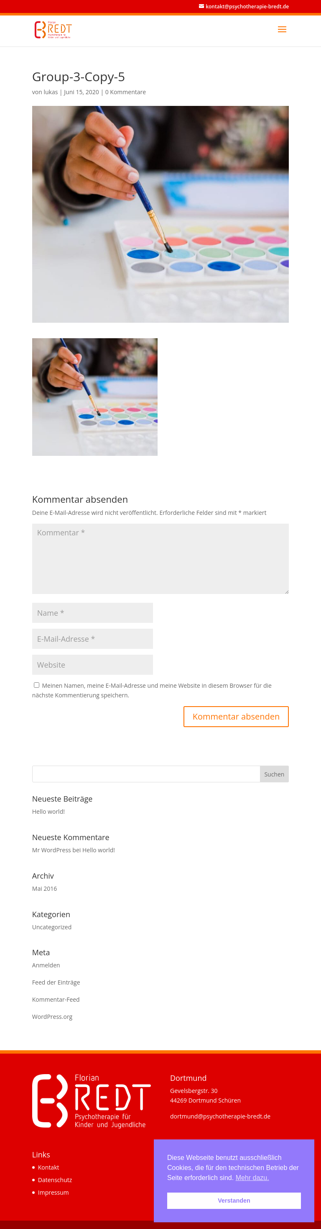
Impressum (53, 1192)
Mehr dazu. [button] (252, 1177)
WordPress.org (52, 1017)
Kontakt (48, 1167)
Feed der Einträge (56, 982)
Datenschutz (55, 1180)
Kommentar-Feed (56, 999)
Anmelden (46, 965)
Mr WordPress (51, 850)
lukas (50, 92)
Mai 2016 (44, 888)
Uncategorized (51, 927)
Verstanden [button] (234, 1200)
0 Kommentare (125, 92)
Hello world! (48, 811)
